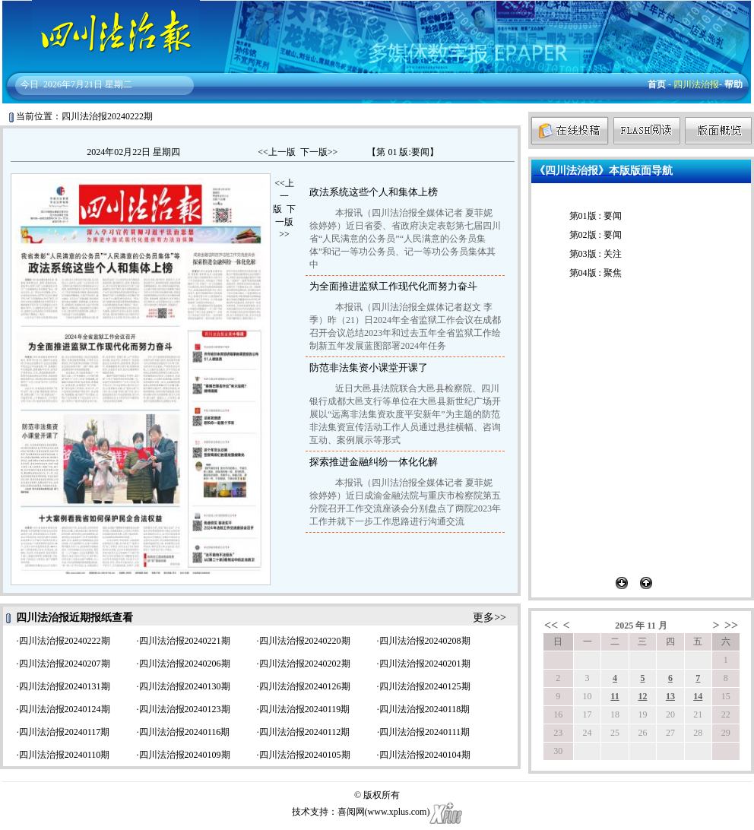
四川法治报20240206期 (184, 663)
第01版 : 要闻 (595, 216)
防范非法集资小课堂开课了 (368, 367)
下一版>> (319, 152)
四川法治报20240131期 (64, 686)
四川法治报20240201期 (424, 663)
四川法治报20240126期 (304, 686)
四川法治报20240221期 (184, 640)
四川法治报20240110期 (64, 754)
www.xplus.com (397, 811)
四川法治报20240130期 (184, 686)
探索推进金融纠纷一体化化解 (373, 461)
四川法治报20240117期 (64, 732)
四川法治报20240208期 (424, 640)
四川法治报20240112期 (304, 732)
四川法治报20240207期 (64, 663)
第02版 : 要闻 (595, 235)
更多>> (489, 617)
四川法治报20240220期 (304, 640)
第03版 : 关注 (595, 254)
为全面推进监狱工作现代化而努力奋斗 (393, 286)
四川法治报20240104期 (424, 754)
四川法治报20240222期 (64, 640)
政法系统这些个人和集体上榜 (373, 192)
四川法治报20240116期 (184, 732)
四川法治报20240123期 (184, 709)
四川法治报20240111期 (424, 732)
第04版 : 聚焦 (595, 273)
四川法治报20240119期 (304, 709)
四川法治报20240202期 (304, 663)
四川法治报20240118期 (424, 709)
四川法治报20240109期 (184, 754)
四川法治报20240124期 (64, 709)
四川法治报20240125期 (424, 686)
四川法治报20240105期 (304, 754)
